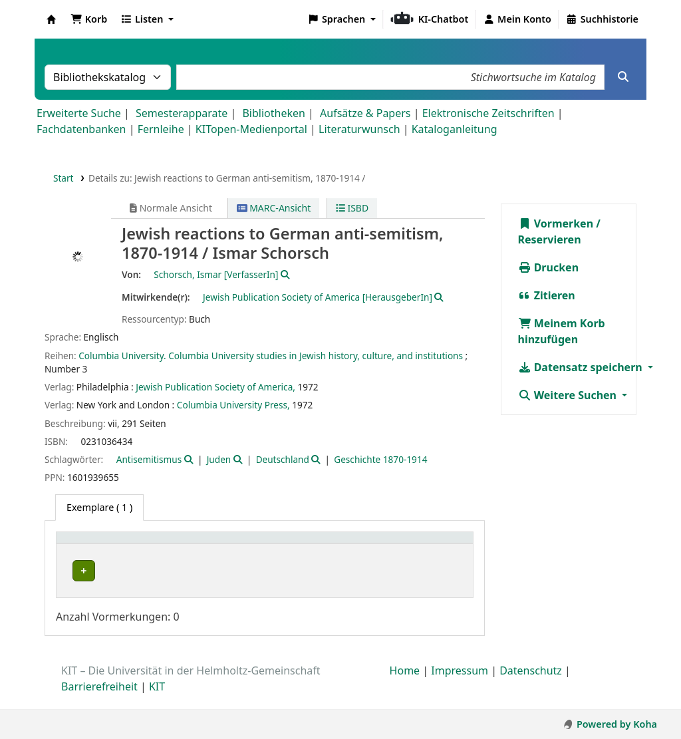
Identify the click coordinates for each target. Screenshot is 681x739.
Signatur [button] (377, 544)
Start (63, 178)
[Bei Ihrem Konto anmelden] (517, 19)
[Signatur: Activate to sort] (384, 544)
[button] (88, 19)
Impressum (459, 685)
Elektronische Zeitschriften (488, 113)
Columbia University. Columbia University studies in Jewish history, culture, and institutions (270, 355)
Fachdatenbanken (81, 129)
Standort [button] (280, 544)
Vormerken (556, 223)
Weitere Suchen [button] (569, 395)
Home (405, 685)
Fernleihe (161, 129)
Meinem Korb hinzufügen (561, 331)
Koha (51, 19)
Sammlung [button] (208, 544)
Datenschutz (530, 685)
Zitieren (546, 295)
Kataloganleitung (454, 129)
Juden (219, 459)
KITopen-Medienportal (251, 129)
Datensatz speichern (581, 367)
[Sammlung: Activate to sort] (215, 544)
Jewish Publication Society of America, (215, 386)
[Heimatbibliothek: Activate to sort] (117, 544)
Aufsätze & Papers (365, 113)
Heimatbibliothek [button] (104, 544)
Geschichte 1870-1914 (380, 459)
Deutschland (282, 459)
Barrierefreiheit (99, 701)
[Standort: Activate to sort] (302, 544)
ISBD (352, 208)
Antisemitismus (149, 459)
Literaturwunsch (359, 129)
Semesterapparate (181, 113)
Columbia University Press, (233, 404)
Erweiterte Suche (79, 113)
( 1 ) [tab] (99, 507)
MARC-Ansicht (274, 208)
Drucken (548, 267)
